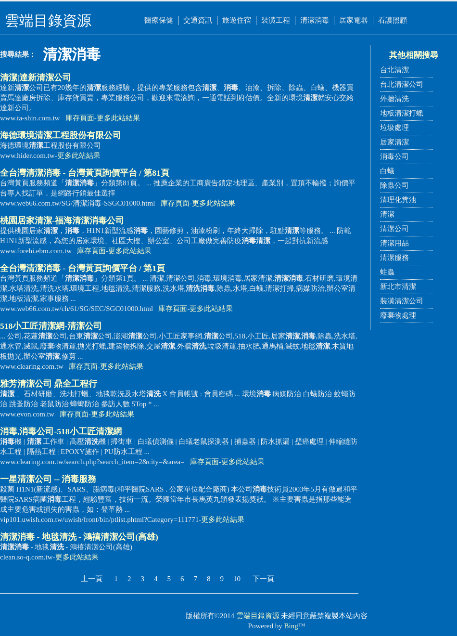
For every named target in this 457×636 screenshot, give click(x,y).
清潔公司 (394, 229)
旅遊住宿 (236, 20)
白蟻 (387, 171)
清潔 (387, 214)
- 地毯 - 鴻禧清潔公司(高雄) (79, 537)
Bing (291, 626)
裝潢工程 (275, 20)
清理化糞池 (398, 200)
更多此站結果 (118, 118)
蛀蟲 (387, 272)
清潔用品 (394, 243)
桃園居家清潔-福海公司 (62, 220)
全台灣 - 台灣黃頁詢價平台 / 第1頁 (82, 268)
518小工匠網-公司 (51, 326)
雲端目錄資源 (257, 616)
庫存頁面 (79, 118)
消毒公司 (394, 156)
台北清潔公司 (401, 84)
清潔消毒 (314, 20)
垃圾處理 (394, 127)
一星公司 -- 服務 (48, 479)
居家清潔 (394, 142)
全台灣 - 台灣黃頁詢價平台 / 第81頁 (84, 173)
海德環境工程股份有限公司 (60, 135)
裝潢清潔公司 (401, 301)
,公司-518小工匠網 (61, 431)
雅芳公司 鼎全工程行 (48, 384)
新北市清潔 (398, 286)
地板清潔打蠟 (401, 113)
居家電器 (353, 20)
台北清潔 (394, 70)
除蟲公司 (394, 185)
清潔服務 (394, 257)
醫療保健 (158, 20)
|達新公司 (35, 77)
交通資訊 (197, 20)
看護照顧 (392, 20)
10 (237, 579)
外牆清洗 (394, 99)
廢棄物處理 (398, 315)
